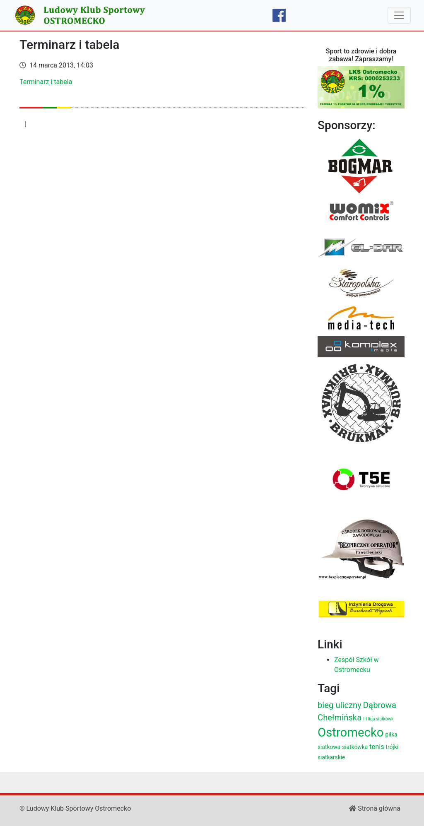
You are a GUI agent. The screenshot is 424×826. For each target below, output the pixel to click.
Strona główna (374, 808)
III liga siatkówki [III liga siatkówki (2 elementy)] (379, 719)
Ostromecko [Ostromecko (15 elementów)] (351, 732)
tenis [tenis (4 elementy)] (376, 747)
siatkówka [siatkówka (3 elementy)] (355, 747)
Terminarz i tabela (45, 82)
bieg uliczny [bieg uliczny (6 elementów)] (339, 705)
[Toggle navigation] (399, 15)
